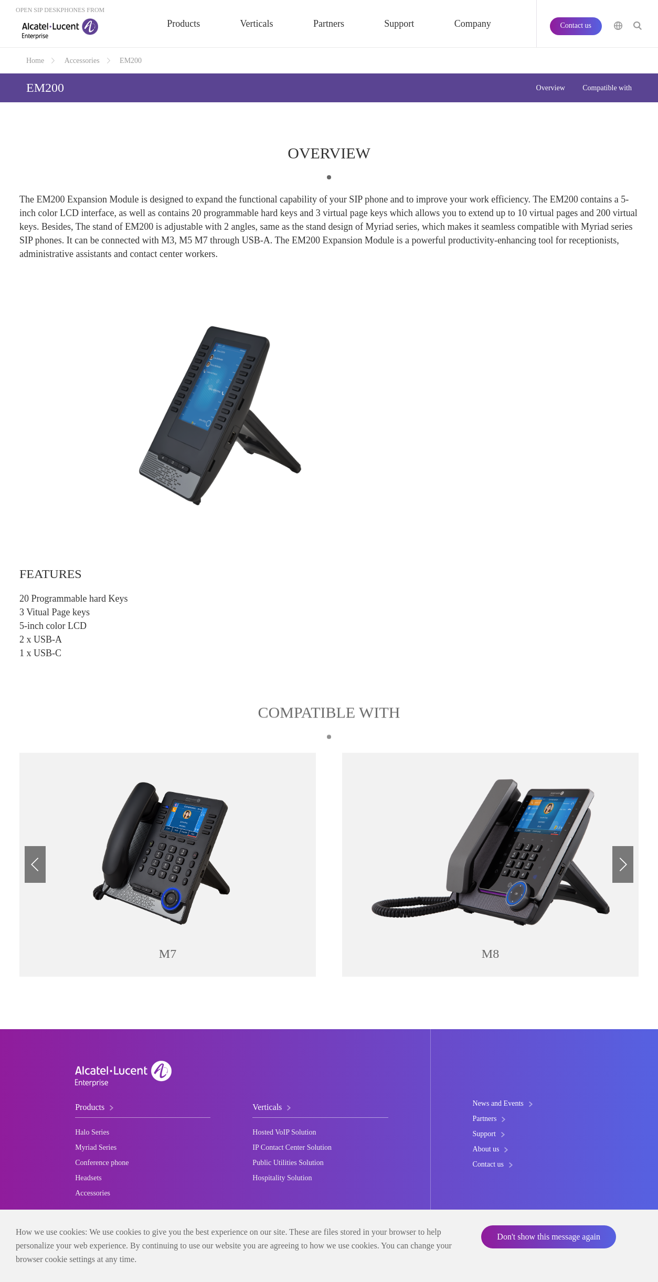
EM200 (131, 61)
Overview (550, 88)
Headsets (88, 1178)
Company (472, 23)
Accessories (82, 61)
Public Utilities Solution (287, 1163)
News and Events (498, 1103)
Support (399, 23)
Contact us (576, 25)
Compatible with (607, 88)
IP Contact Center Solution (292, 1147)
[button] (622, 864)
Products (183, 23)
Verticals (256, 23)
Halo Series (92, 1132)
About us (486, 1149)
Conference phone (102, 1163)
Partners (328, 23)
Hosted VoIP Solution (284, 1132)
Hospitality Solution (282, 1178)
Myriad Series (95, 1147)
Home (35, 61)
